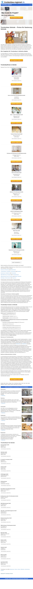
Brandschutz (18, 343)
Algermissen (12, 569)
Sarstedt (2, 570)
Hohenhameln (27, 569)
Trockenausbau (3, 271)
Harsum (16, 569)
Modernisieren (13, 269)
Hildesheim (22, 569)
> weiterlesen (3, 395)
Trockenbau (8, 271)
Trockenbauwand (16, 274)
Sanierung (2, 269)
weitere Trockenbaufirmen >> (16, 262)
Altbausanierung (3, 276)
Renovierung (7, 269)
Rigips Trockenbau (18, 276)
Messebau (19, 271)
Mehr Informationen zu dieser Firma (16, 80)
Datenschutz (26, 578)
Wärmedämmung (4, 274)
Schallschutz (24, 343)
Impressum (21, 578)
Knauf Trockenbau (10, 276)
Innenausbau (13, 271)
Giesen (19, 569)
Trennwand (9, 274)
